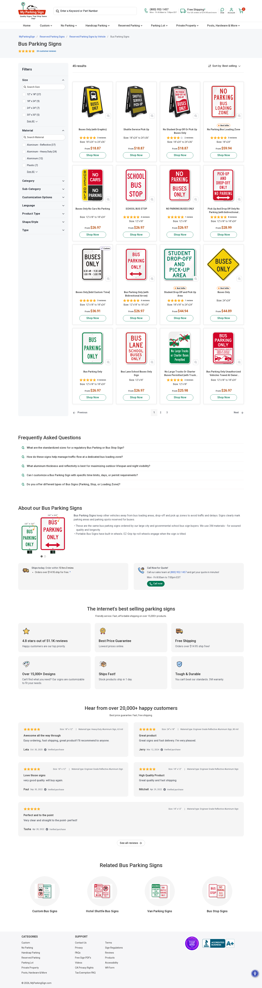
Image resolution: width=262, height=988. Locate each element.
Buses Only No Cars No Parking (93, 208)
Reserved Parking (129, 25)
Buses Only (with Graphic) (93, 129)
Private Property (186, 25)
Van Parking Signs (159, 911)
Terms (108, 942)
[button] (222, 11)
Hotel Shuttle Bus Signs (102, 911)
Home (26, 25)
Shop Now (92, 155)
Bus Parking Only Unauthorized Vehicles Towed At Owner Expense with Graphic (223, 373)
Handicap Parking (96, 25)
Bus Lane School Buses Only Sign (136, 373)
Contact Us (81, 942)
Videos (78, 962)
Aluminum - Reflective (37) (41, 145)
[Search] (95, 11)
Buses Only (224, 292)
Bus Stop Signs (217, 911)
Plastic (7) (32, 165)
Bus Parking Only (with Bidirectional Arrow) (136, 294)
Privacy (79, 947)
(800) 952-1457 (178, 572)
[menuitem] (26, 25)
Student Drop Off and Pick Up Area (180, 294)
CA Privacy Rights (84, 967)
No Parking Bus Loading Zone (223, 129)
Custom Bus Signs (44, 911)
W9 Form (109, 967)
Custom (45, 25)
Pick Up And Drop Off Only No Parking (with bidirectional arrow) (224, 210)
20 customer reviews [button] (46, 51)
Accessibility (111, 962)
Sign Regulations (114, 947)
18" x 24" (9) (33, 101)
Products (110, 957)
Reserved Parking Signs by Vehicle (88, 36)
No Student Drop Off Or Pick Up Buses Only (180, 131)
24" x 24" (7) (33, 108)
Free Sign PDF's (83, 957)
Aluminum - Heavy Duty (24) (42, 151)
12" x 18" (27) (34, 94)
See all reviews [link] (131, 843)
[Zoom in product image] (108, 116)
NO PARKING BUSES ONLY (180, 208)
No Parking (67, 25)
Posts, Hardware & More (222, 25)
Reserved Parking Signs (52, 36)
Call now (155, 583)
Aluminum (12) (35, 158)
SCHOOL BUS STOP (136, 208)
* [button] (70, 572)
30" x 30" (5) (33, 115)
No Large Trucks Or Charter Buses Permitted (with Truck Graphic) (180, 373)
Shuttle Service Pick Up (136, 129)
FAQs (78, 952)
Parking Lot (158, 25)
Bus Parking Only (92, 371)
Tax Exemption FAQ (85, 972)
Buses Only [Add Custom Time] (93, 292)
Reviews (109, 952)
